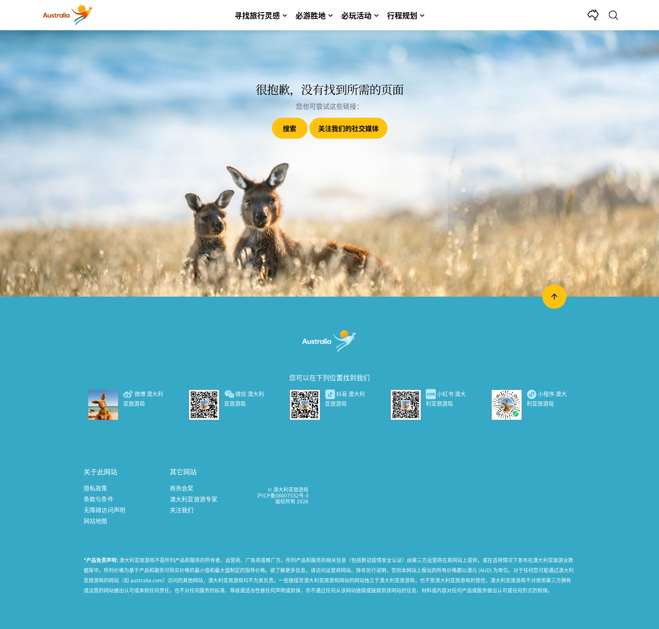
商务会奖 (182, 488)
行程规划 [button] (405, 15)
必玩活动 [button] (360, 15)
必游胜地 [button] (314, 15)
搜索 (289, 128)
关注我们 (182, 510)
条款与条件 (98, 499)
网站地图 (96, 521)
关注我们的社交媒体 (348, 128)
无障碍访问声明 (104, 510)
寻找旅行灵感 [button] (261, 15)
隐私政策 (96, 488)
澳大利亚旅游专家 (193, 499)
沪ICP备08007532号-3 (282, 495)
